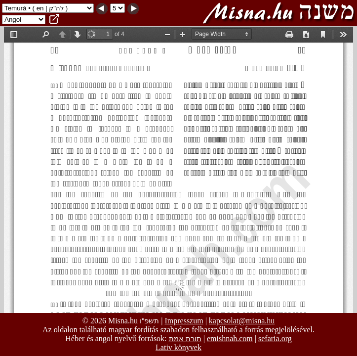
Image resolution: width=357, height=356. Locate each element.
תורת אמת (185, 338)
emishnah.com (230, 338)
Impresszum (183, 320)
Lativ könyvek (178, 347)
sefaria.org (275, 338)
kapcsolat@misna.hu (242, 320)
